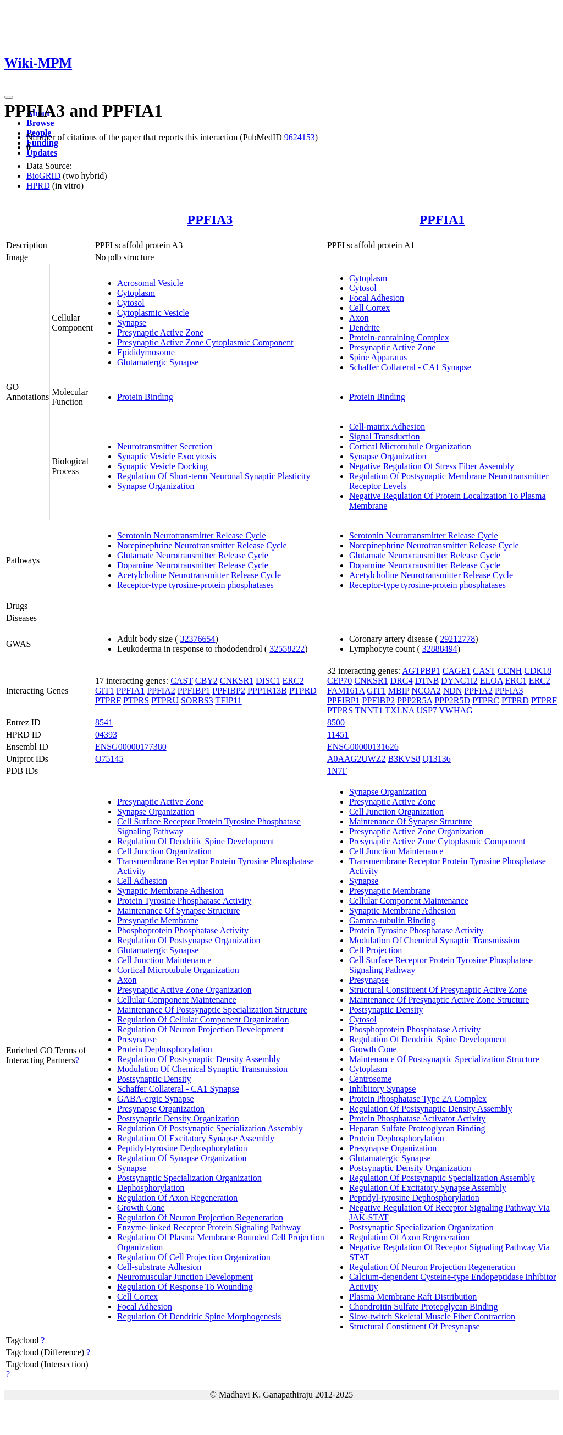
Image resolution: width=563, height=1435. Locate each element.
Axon (359, 317)
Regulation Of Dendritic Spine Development (195, 841)
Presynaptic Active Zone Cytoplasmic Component (205, 342)
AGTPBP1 (421, 670)
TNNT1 (369, 710)
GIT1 (104, 690)
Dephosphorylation (151, 1187)
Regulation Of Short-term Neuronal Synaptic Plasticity (214, 476)
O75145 (109, 758)
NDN (452, 690)
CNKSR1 (236, 680)
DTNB (427, 680)
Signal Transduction (384, 436)
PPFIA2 (161, 690)
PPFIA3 (210, 219)
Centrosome (370, 1079)
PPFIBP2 (228, 690)
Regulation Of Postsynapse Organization (189, 940)
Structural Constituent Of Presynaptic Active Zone (438, 989)
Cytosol (131, 302)
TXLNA (399, 710)
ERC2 (293, 680)
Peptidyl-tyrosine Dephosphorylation (182, 1148)
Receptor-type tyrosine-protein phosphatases (195, 585)
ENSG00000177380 (131, 746)
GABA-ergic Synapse (155, 1098)
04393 (106, 734)
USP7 (427, 710)
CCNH (510, 670)
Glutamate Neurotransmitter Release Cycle (192, 555)
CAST (181, 680)
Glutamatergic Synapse (158, 362)
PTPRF (108, 700)
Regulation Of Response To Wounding (185, 1286)
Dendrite (364, 327)
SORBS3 (197, 700)
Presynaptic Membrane (157, 920)
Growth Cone (141, 1207)
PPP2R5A (414, 700)
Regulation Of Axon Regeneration (177, 1197)
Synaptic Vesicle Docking (162, 466)
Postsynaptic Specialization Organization (189, 1178)
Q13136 (436, 758)
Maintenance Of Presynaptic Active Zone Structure (439, 999)
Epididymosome (146, 352)
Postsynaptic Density (154, 1079)
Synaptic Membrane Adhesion (170, 890)
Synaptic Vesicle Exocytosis (166, 456)
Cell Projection (375, 950)
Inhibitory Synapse (382, 1088)
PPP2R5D (452, 700)
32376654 (198, 639)
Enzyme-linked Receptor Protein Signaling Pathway (209, 1227)
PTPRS (136, 700)
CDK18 (537, 670)
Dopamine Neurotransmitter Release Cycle (192, 565)
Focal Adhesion (376, 298)
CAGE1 (457, 670)
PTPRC (485, 700)
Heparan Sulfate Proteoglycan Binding (417, 1128)
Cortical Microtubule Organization (410, 446)
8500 (336, 722)
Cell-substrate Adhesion (159, 1267)
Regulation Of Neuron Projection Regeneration (200, 1217)
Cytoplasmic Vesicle (153, 312)
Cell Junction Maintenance (164, 960)
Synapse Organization (156, 486)
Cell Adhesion (142, 881)
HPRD (38, 185)
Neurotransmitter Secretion (165, 446)
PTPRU (165, 700)
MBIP (399, 690)
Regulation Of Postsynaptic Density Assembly (198, 1059)
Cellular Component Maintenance (176, 999)
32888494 (439, 648)
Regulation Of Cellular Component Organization (203, 1019)
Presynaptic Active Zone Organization (184, 989)
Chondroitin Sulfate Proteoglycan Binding (423, 1306)
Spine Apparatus (378, 357)
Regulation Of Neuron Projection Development (200, 1029)
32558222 (287, 648)
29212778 (457, 639)
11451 (338, 734)
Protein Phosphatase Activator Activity (417, 1118)
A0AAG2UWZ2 (356, 758)
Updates (41, 152)
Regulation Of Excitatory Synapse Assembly (195, 1138)
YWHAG (455, 710)
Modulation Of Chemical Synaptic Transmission (202, 1069)
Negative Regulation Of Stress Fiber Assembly (431, 466)
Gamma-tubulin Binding (392, 920)
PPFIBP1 (194, 690)
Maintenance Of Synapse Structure (178, 910)
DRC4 (401, 680)
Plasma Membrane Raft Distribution (413, 1296)
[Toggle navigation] (8, 97)
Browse (40, 123)
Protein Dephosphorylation (164, 1049)
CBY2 (206, 680)
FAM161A (346, 690)
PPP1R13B (267, 690)
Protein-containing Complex (399, 337)
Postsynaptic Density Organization (178, 1118)
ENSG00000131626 (363, 746)
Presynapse (137, 1039)
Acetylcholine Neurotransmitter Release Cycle (199, 575)
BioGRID (43, 175)
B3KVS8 (404, 758)
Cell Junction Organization (164, 851)
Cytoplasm (136, 293)
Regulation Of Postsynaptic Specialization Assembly (210, 1128)
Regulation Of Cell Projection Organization (194, 1257)
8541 (104, 722)
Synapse (131, 322)
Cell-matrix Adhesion (387, 426)
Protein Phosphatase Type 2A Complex (418, 1098)
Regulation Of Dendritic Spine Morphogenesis (199, 1316)
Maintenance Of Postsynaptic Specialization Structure (212, 1009)
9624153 (299, 137)
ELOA (491, 680)
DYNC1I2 (459, 680)
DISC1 (268, 680)
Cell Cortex (369, 307)
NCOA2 (425, 690)
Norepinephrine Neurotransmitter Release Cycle (202, 545)
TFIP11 (228, 700)
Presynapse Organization (161, 1108)
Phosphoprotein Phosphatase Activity (183, 930)
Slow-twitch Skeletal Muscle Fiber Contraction (432, 1316)
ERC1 (516, 680)
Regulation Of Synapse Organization (182, 1158)
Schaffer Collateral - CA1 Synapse (410, 367)
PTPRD (303, 690)
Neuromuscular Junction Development (185, 1277)
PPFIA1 (442, 219)
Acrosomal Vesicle (150, 283)
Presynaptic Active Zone (160, 332)
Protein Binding (145, 397)
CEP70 (339, 680)
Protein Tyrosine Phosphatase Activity (184, 900)
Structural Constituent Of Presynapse (414, 1326)
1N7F (337, 771)
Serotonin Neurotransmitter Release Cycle (191, 535)
